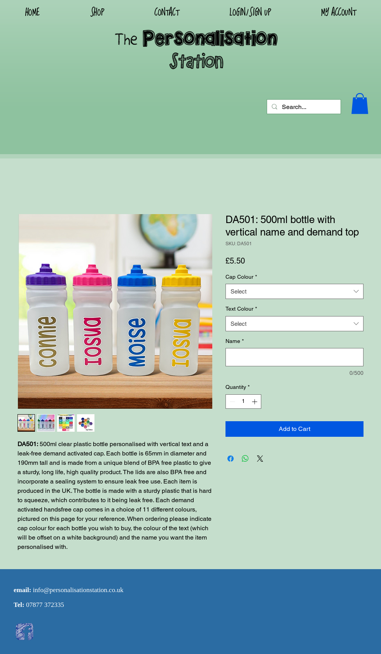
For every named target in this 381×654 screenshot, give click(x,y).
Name (234, 341)
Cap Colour (241, 277)
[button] (250, 12)
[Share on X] (260, 458)
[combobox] (294, 291)
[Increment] (255, 401)
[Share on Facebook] (230, 458)
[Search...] (303, 107)
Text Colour (241, 309)
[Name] (294, 357)
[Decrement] (231, 401)
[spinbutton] (243, 401)
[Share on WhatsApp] (245, 458)
